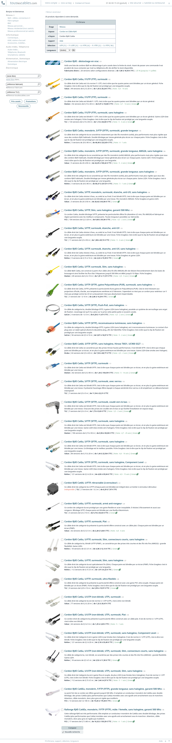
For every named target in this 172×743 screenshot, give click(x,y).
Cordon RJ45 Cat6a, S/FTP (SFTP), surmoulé (86, 363)
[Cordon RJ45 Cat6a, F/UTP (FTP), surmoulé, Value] (62, 80)
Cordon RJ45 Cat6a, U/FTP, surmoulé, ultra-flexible (90, 578)
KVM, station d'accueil (16, 40)
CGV (66, 3)
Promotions (31, 101)
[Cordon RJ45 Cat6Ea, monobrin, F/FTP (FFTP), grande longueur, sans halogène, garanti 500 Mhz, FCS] (62, 689)
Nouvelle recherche (72, 732)
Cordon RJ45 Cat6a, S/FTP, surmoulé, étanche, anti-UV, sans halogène (99, 248)
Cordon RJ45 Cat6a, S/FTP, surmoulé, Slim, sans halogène (93, 266)
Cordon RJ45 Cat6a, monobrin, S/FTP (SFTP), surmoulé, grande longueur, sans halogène (109, 171)
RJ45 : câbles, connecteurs (19, 18)
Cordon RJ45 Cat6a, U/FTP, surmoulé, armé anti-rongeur (93, 503)
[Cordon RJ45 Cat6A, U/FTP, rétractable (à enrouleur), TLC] (62, 483)
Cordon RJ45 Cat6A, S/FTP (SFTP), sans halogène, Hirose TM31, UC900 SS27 (102, 343)
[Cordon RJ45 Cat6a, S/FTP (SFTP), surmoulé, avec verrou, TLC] (62, 382)
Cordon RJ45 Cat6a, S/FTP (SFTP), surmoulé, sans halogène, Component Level (104, 462)
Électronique (12, 68)
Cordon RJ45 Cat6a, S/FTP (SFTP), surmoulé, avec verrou (92, 381)
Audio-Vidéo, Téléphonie (17, 47)
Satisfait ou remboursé (154, 3)
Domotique (12, 64)
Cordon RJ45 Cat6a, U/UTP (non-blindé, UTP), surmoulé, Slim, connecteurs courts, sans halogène (113, 650)
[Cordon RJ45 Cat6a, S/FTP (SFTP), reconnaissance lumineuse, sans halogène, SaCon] (62, 323)
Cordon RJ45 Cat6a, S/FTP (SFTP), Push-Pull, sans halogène (94, 305)
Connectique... (13, 37)
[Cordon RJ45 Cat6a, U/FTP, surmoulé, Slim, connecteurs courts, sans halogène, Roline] (62, 540)
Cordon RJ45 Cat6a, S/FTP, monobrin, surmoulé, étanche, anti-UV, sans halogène (105, 192)
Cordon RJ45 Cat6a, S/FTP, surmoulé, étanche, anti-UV (91, 228)
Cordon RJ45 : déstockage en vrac (81, 61)
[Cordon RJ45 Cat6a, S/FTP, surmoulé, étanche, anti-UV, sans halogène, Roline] (62, 249)
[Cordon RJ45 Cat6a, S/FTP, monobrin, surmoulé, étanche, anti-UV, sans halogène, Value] (62, 193)
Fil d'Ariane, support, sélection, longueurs (62, 741)
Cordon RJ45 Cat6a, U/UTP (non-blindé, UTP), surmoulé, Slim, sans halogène (103, 670)
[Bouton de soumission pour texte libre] (39, 76)
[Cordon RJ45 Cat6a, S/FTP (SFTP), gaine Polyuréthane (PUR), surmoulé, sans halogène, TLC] (62, 285)
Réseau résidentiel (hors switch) (21, 28)
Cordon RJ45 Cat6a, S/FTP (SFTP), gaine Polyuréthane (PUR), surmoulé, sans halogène (108, 284)
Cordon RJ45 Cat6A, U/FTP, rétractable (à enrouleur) (90, 482)
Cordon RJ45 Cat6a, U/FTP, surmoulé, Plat (85, 521)
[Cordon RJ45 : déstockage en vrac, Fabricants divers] (62, 62)
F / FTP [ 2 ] (96, 45)
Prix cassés (16, 101)
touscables (23, 2)
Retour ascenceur (53, 12)
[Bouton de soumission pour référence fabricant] (39, 84)
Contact (82, 3)
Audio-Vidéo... (13, 49)
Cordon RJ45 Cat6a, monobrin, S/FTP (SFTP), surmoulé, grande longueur (101, 130)
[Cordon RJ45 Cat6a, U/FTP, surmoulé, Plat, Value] (62, 522)
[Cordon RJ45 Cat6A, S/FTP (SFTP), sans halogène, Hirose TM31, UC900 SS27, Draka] (62, 344)
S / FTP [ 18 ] (108, 45)
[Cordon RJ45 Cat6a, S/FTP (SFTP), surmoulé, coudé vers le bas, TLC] (62, 402)
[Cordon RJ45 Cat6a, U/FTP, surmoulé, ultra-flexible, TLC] (62, 579)
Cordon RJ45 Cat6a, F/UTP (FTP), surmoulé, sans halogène (93, 112)
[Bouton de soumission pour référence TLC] (39, 92)
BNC (9, 23)
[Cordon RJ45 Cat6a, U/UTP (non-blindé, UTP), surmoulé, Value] (62, 597)
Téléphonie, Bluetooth (17, 52)
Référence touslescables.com (18, 95)
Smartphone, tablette (16, 55)
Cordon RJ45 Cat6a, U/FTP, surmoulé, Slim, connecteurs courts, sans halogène (104, 539)
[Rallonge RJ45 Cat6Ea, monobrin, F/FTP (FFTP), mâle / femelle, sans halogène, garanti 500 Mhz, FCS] (62, 710)
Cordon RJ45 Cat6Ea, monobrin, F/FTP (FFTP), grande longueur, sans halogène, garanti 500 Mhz (113, 688)
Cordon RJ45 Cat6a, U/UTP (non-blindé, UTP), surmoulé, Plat (95, 614)
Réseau (62, 27)
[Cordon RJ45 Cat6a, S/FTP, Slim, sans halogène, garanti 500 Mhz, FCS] (62, 210)
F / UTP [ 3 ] (73, 45)
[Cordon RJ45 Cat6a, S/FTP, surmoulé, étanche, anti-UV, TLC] (62, 228)
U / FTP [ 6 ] (85, 45)
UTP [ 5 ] (63, 45)
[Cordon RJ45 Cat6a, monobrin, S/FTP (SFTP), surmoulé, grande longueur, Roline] (62, 131)
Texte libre (10, 79)
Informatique (12, 35)
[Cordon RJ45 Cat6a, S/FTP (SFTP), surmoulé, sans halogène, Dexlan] (62, 421)
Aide (61, 41)
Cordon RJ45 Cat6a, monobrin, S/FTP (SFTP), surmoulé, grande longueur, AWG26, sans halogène (113, 151)
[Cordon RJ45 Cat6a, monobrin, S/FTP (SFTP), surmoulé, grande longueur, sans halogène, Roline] (62, 172)
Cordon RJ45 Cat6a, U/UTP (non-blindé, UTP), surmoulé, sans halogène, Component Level (110, 632)
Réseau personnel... (16, 26)
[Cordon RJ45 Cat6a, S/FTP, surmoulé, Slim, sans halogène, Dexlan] (62, 267)
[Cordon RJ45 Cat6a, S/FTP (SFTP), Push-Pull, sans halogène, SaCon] (62, 305)
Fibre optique (13, 20)
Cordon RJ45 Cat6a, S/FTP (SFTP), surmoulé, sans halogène (94, 421)
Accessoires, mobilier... (17, 43)
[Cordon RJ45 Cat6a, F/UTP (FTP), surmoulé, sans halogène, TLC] (62, 113)
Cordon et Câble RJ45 (68, 31)
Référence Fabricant (14, 87)
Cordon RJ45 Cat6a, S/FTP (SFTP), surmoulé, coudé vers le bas (95, 401)
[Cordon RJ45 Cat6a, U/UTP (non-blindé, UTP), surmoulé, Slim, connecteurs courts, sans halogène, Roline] (62, 651)
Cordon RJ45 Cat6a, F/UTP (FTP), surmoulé (85, 79)
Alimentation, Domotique (18, 58)
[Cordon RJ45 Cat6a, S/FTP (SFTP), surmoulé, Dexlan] (62, 364)
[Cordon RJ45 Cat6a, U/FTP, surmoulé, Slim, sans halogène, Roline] (62, 561)
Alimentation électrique (17, 61)
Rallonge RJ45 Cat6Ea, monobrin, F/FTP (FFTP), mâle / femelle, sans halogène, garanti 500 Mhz (112, 709)
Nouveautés (23, 106)
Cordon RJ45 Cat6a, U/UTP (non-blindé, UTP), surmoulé (92, 596)
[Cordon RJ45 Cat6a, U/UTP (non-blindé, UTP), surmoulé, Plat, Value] (62, 615)
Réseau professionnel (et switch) (21, 31)
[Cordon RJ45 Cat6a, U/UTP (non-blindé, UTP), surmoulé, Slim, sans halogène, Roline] (62, 671)
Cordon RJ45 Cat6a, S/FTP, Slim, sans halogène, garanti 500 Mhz (97, 210)
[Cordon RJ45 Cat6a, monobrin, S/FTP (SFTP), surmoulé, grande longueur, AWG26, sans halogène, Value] (62, 151)
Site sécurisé (135, 3)
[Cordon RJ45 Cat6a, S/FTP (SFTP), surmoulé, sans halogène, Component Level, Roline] (62, 462)
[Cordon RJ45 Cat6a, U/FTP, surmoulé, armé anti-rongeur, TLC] (62, 504)
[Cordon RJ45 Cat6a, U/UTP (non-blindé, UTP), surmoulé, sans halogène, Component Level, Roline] (62, 633)
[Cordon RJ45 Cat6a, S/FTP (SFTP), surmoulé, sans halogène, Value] (62, 442)
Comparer (72, 728)
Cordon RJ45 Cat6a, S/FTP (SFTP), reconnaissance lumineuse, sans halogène (103, 323)
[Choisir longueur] (65, 50)
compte (51, 3)
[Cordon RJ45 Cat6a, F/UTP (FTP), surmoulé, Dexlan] (62, 97)
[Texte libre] (21, 76)
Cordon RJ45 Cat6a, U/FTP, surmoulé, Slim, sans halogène (93, 560)
